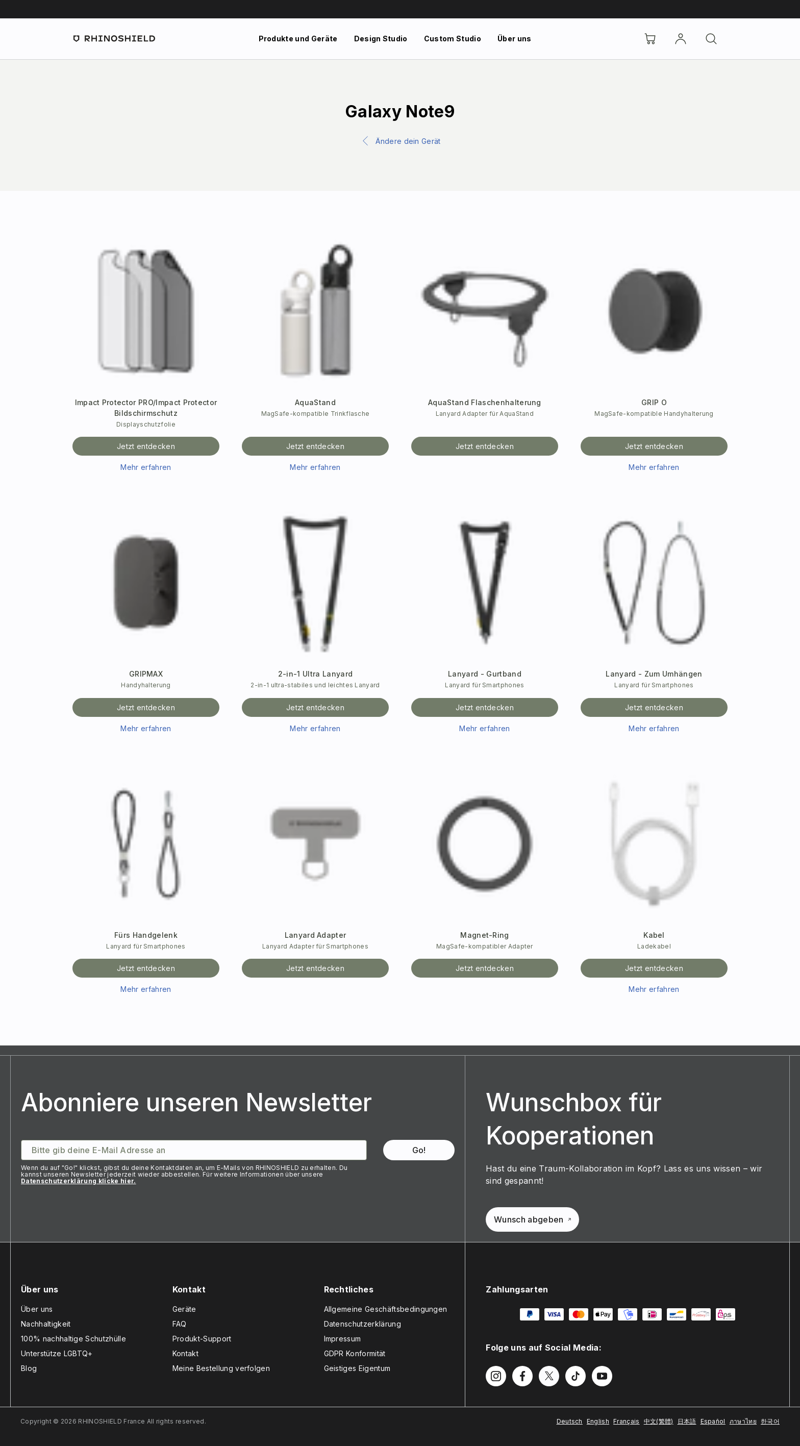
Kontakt (185, 1353)
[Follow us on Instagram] (496, 1376)
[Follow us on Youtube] (602, 1376)
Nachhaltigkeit (45, 1323)
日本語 (687, 1421)
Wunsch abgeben (532, 1219)
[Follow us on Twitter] (549, 1376)
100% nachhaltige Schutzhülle (73, 1338)
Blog (29, 1368)
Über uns (514, 38)
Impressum (342, 1338)
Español (713, 1421)
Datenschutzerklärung (362, 1323)
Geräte (184, 1309)
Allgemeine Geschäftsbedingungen (385, 1309)
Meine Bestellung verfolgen (221, 1368)
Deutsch (570, 1421)
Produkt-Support (202, 1338)
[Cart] (650, 38)
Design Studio (381, 38)
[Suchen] (711, 38)
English (598, 1421)
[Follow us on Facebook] (522, 1376)
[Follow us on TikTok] (575, 1376)
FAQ (179, 1323)
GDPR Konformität (355, 1353)
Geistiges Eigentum (357, 1368)
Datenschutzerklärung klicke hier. (78, 1181)
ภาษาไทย (743, 1421)
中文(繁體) (658, 1421)
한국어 (770, 1421)
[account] (680, 38)
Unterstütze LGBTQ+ (57, 1353)
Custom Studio (452, 38)
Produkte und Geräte (298, 38)
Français (626, 1421)
